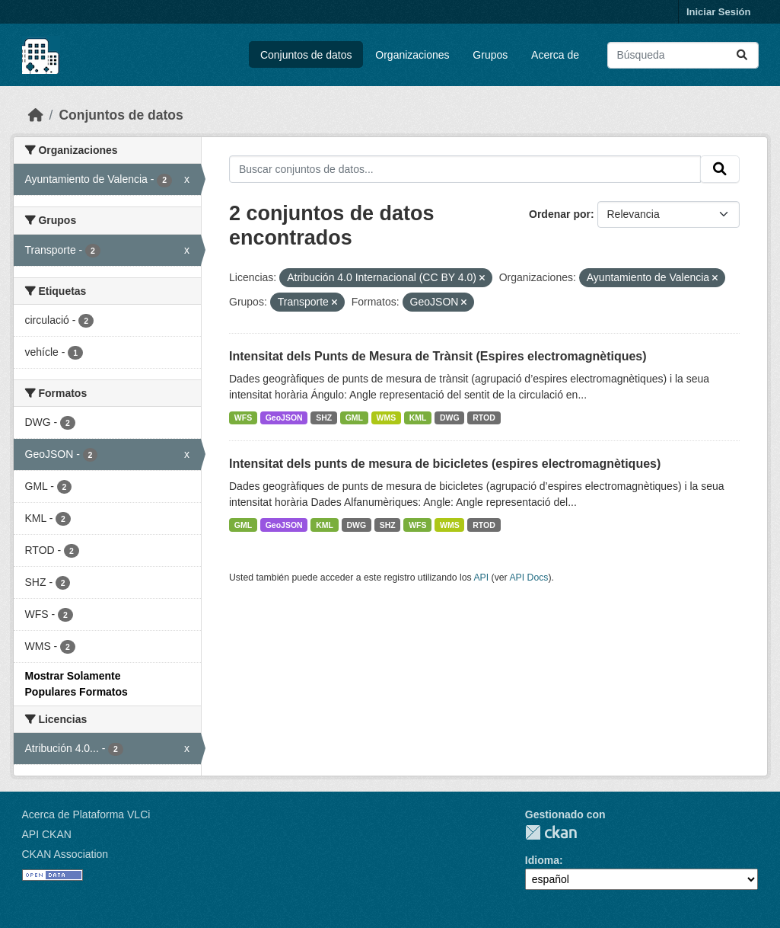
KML (418, 417)
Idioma (542, 860)
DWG (450, 417)
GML (354, 417)
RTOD (484, 417)
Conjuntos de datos (306, 55)
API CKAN (47, 834)
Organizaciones (412, 55)
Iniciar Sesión (718, 12)
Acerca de (555, 55)
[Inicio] (35, 115)
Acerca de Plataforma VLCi (86, 814)
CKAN (551, 832)
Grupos (490, 55)
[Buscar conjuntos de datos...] (683, 55)
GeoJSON (284, 417)
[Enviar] (742, 55)
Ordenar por (560, 214)
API (481, 577)
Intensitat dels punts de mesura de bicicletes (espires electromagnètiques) (445, 463)
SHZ (324, 417)
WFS (243, 417)
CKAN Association (65, 854)
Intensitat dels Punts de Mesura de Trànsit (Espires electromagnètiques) (438, 356)
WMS (386, 417)
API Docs (528, 577)
